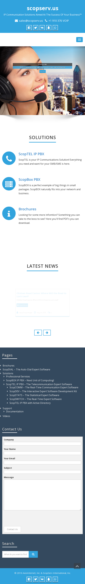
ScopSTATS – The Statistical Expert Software (34, 395)
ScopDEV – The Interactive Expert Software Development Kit (43, 391)
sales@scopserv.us (31, 20)
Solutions (8, 373)
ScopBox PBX (29, 179)
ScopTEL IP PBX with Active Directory (30, 402)
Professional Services (18, 376)
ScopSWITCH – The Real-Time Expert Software (36, 399)
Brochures (27, 208)
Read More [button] (42, 71)
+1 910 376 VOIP (59, 20)
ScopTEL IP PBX (31, 153)
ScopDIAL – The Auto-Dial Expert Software (26, 369)
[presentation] (26, 518)
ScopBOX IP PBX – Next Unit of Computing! (30, 380)
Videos (6, 416)
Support (7, 408)
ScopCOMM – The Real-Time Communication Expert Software (44, 387)
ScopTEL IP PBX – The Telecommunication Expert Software (39, 384)
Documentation (15, 411)
